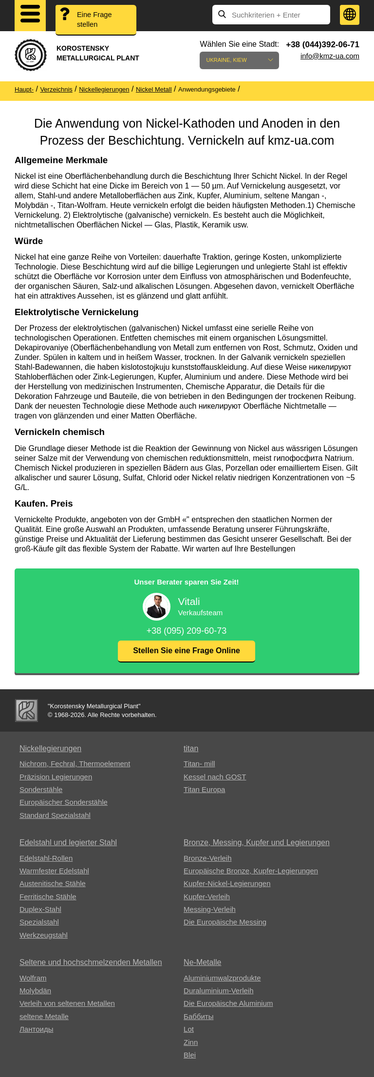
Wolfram (33, 978)
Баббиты (198, 1016)
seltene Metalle (44, 1016)
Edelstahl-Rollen (46, 858)
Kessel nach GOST (215, 777)
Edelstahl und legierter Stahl (68, 842)
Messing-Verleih (210, 909)
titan (191, 748)
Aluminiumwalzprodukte (222, 978)
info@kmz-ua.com (329, 56)
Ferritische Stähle (47, 896)
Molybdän (35, 990)
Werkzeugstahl (43, 935)
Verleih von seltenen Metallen (67, 1003)
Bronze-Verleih (207, 858)
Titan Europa (204, 789)
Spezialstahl (39, 922)
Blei (190, 1055)
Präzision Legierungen (55, 777)
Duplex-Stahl (40, 909)
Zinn (191, 1042)
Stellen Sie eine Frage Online (186, 650)
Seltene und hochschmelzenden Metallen (90, 962)
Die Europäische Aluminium (228, 1003)
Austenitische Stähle (52, 883)
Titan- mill (199, 763)
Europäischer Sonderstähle (63, 802)
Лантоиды (36, 1029)
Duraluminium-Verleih (218, 990)
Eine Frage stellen (95, 20)
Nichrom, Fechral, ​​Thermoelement (74, 763)
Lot (189, 1029)
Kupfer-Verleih (207, 896)
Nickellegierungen (50, 748)
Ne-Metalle (202, 962)
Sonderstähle (40, 789)
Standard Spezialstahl (55, 815)
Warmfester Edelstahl (54, 871)
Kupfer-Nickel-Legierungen (227, 883)
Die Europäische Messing (225, 922)
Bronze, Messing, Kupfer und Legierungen (257, 842)
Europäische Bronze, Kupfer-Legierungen (251, 871)
